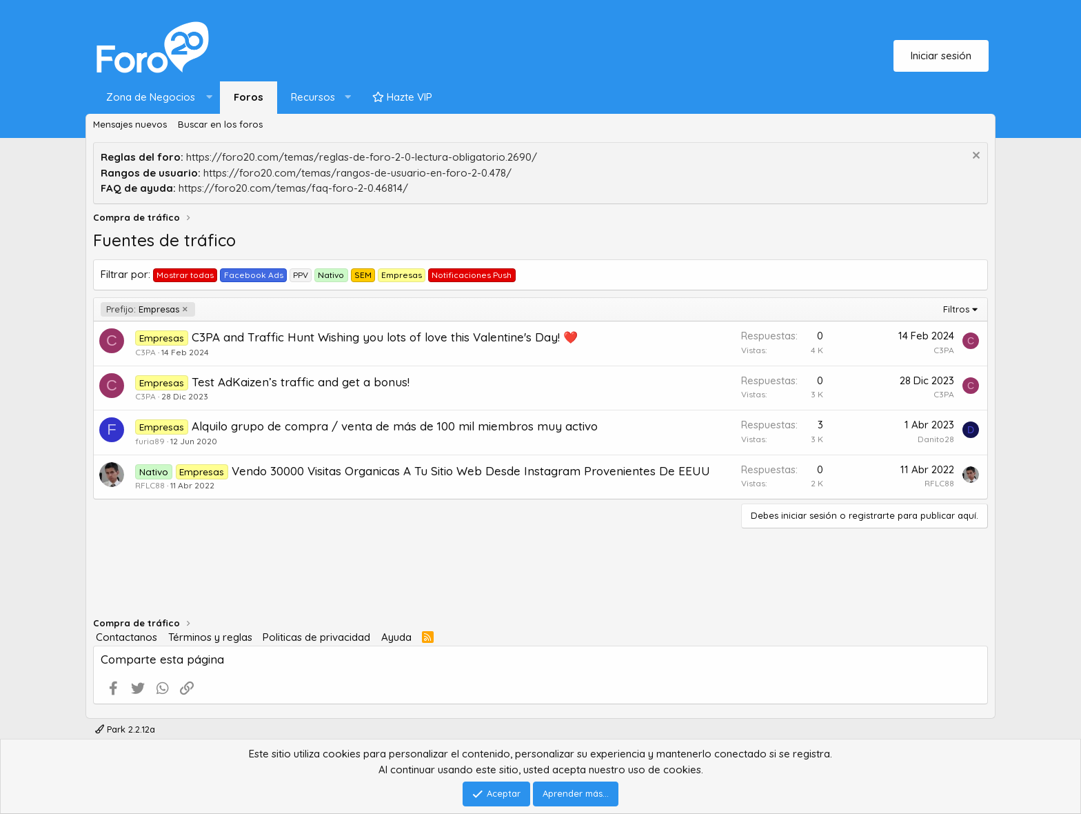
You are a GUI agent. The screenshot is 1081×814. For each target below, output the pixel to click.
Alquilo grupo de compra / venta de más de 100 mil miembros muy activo (395, 426)
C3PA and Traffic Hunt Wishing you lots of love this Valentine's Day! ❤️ (385, 337)
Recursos (313, 96)
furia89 (150, 441)
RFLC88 (150, 485)
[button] (156, 97)
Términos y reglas (210, 637)
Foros (248, 96)
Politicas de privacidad (316, 637)
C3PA (145, 352)
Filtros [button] (956, 309)
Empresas (142, 310)
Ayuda (396, 637)
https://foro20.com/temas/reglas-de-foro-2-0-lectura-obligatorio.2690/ (361, 156)
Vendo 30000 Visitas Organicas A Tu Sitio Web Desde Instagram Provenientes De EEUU (471, 471)
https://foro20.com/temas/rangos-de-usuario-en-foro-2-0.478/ (357, 172)
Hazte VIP (402, 96)
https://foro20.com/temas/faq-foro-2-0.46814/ (293, 188)
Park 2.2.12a (125, 729)
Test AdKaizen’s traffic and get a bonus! (301, 382)
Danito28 (936, 439)
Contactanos (126, 637)
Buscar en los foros (220, 124)
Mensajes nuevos (130, 124)
